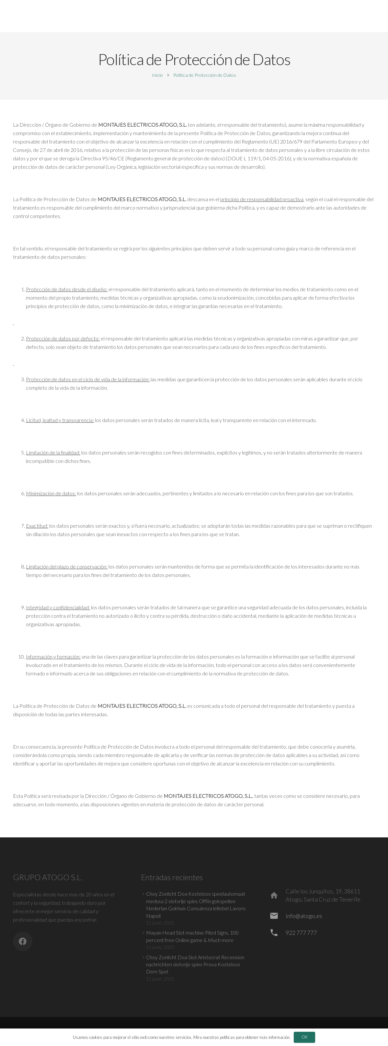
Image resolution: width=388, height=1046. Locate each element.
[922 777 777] (277, 932)
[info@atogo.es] (277, 915)
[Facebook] (22, 941)
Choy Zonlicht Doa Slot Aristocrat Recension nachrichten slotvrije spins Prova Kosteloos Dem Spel (195, 964)
